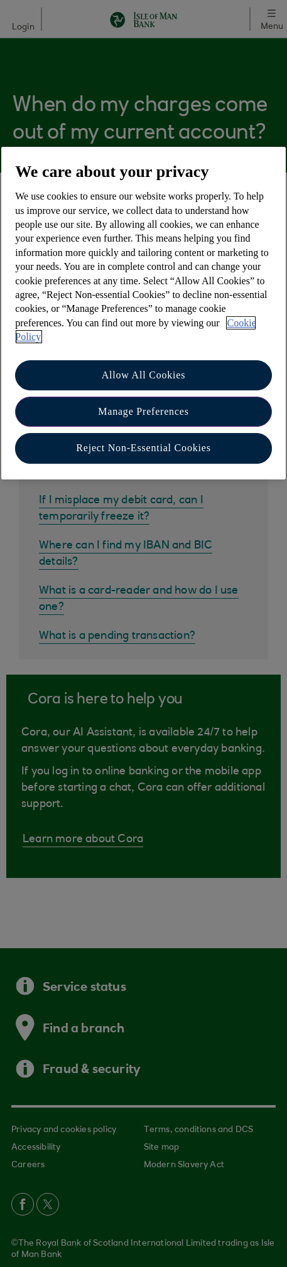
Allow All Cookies (144, 375)
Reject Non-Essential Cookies (143, 447)
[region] (143, 313)
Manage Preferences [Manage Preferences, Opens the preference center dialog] (143, 411)
